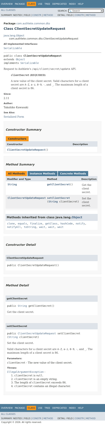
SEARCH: (62, 11)
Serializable (13, 48)
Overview (7, 4)
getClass (51, 223)
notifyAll (14, 227)
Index (72, 4)
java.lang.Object (14, 35)
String (12, 184)
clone (11, 223)
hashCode (66, 223)
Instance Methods (42, 173)
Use (40, 4)
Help (80, 4)
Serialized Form (14, 116)
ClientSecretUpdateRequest (26, 149)
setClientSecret (58, 197)
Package (20, 4)
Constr (36, 15)
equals (22, 223)
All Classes (8, 10)
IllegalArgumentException (25, 371)
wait (42, 227)
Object (20, 59)
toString (30, 227)
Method (48, 15)
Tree (47, 4)
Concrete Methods (73, 173)
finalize (36, 223)
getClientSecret (58, 184)
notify (80, 223)
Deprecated (59, 4)
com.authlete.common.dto (33, 23)
